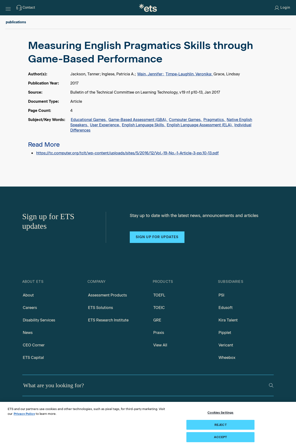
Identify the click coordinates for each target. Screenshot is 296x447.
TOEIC (159, 307)
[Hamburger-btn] (8, 8)
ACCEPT (220, 437)
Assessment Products (107, 295)
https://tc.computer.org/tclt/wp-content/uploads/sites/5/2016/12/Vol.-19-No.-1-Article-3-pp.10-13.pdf (127, 153)
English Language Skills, (144, 125)
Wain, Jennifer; (151, 74)
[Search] (271, 385)
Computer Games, (185, 119)
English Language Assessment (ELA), (200, 125)
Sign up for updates (157, 237)
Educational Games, (89, 119)
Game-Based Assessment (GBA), (138, 119)
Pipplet (225, 332)
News (28, 332)
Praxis (158, 332)
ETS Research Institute (108, 320)
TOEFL (159, 295)
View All (160, 345)
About (28, 295)
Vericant (226, 345)
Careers (30, 307)
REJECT (220, 425)
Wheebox (227, 357)
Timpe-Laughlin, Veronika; (189, 74)
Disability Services (39, 320)
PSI (221, 295)
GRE (157, 320)
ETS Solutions (100, 307)
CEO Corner (34, 345)
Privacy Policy (24, 414)
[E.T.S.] (148, 7)
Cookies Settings (220, 412)
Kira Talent (228, 320)
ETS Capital (33, 357)
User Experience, (105, 125)
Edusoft (226, 307)
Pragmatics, (214, 119)
